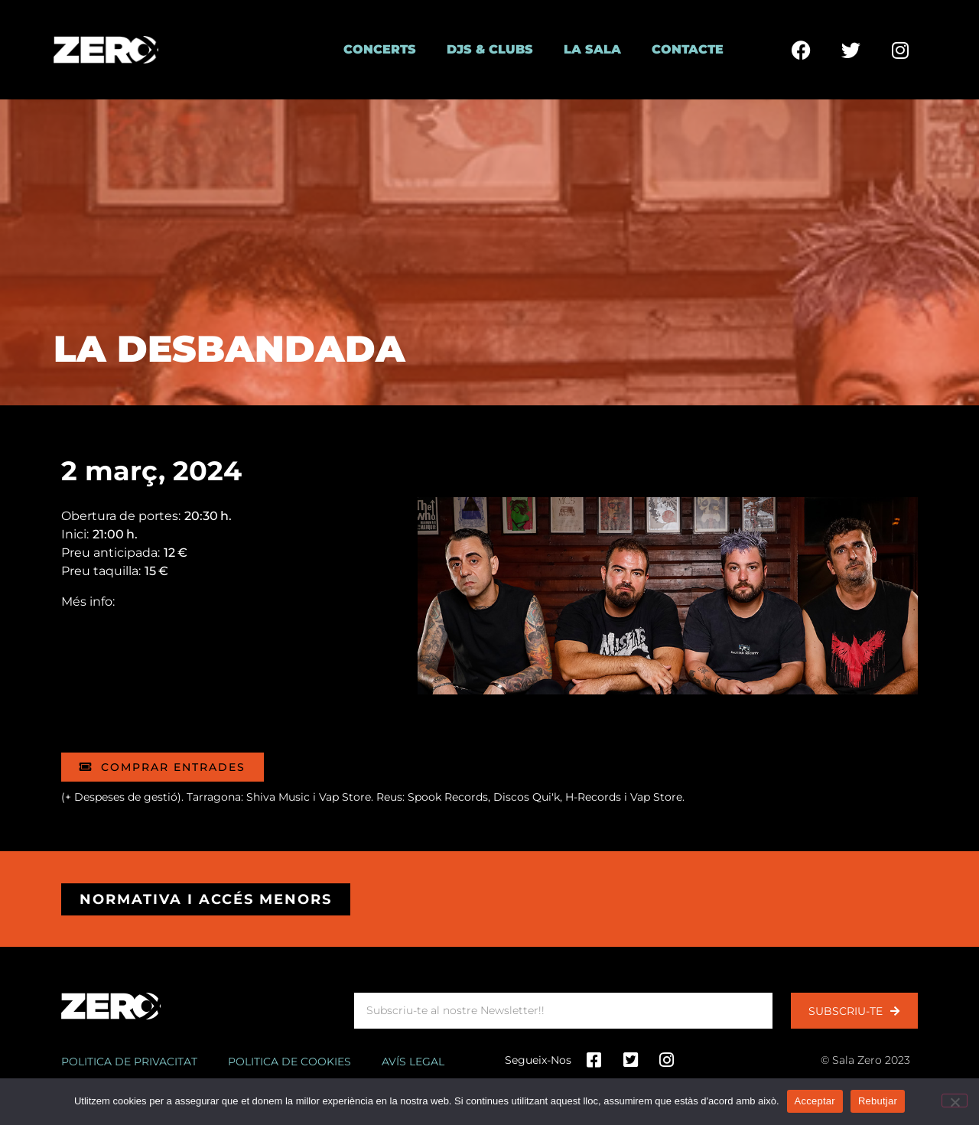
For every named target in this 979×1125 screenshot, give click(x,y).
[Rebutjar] (955, 1100)
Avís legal (413, 1061)
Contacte (688, 49)
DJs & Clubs (490, 49)
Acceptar (815, 1101)
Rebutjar (877, 1101)
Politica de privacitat (129, 1061)
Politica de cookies (289, 1061)
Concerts (379, 49)
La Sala (592, 49)
